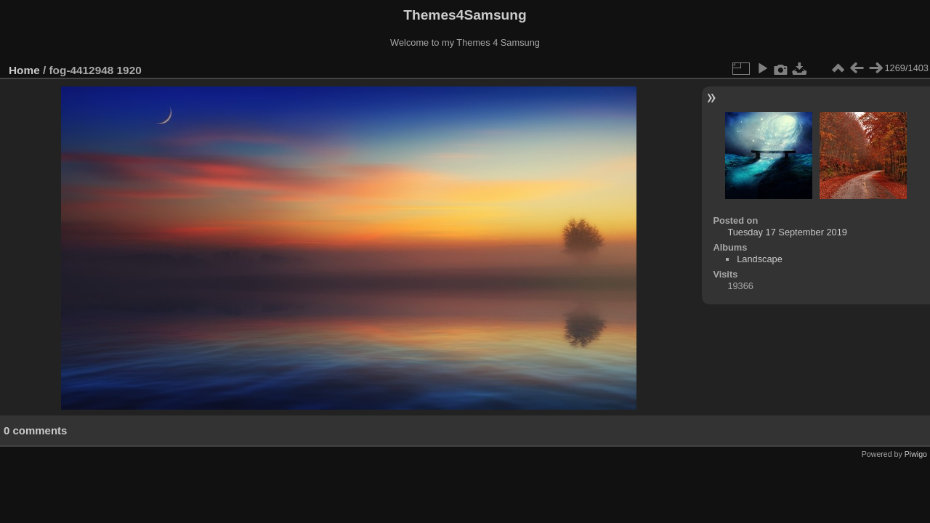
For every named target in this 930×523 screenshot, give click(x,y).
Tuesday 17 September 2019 (787, 232)
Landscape (760, 259)
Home (24, 70)
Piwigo (916, 454)
